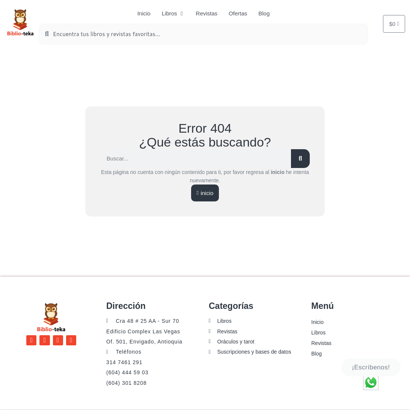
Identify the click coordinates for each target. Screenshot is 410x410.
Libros (318, 333)
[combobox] (203, 34)
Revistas (321, 343)
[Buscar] (300, 158)
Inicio (317, 322)
